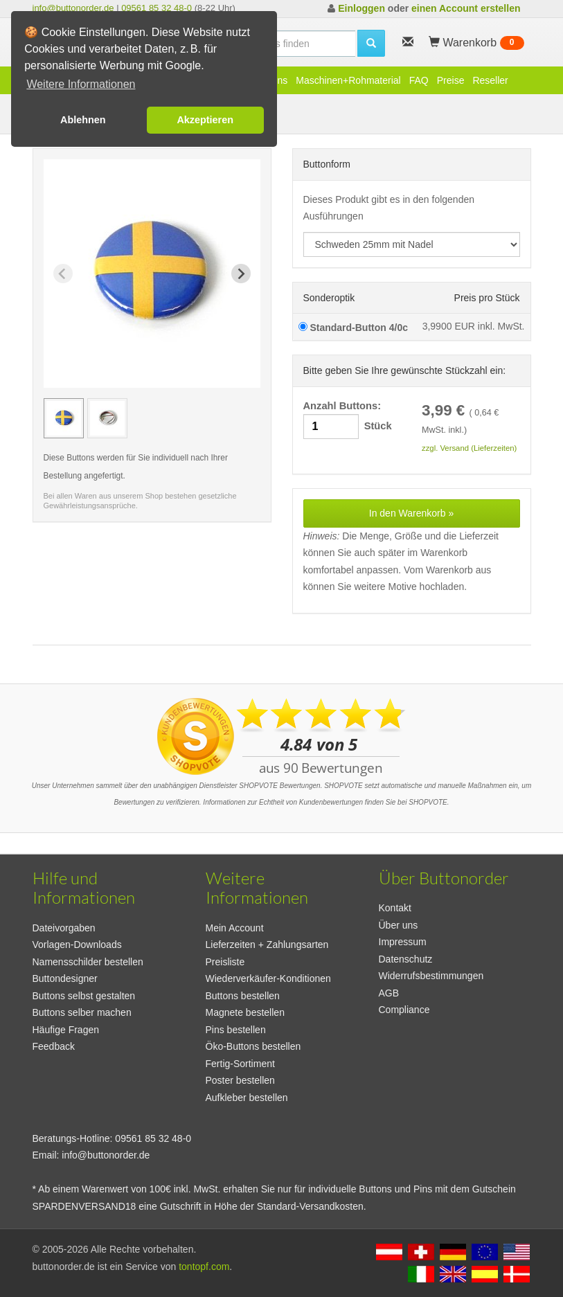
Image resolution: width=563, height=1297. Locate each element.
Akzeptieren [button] (205, 119)
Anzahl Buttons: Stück (347, 420)
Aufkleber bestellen (247, 1097)
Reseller (490, 80)
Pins (278, 80)
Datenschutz (406, 959)
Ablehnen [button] (83, 119)
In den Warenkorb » (411, 513)
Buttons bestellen (243, 995)
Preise (451, 80)
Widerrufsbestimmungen (431, 975)
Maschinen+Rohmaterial (348, 80)
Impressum (403, 941)
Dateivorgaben (64, 927)
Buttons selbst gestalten (84, 995)
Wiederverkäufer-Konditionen (268, 978)
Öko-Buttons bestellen (253, 1046)
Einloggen (361, 8)
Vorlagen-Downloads (77, 944)
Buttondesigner (65, 978)
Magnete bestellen (245, 1012)
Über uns (398, 925)
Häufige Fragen (66, 1029)
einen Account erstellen (465, 8)
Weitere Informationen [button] (80, 84)
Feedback (54, 1046)
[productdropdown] (411, 244)
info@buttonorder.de (73, 8)
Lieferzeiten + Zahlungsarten (267, 944)
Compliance (404, 1009)
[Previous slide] (63, 273)
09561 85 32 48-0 (156, 8)
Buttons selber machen (82, 1012)
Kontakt (395, 907)
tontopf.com (204, 1266)
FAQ (419, 80)
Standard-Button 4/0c (353, 327)
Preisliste (225, 961)
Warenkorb (476, 43)
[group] (64, 418)
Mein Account (235, 927)
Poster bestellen (240, 1080)
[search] (282, 43)
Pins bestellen (236, 1029)
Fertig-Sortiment (240, 1063)
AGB (389, 993)
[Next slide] (241, 273)
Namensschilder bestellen (88, 961)
